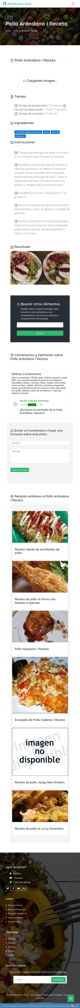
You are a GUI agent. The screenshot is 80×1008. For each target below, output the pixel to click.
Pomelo (11, 947)
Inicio (8, 30)
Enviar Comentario (20, 470)
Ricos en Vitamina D (17, 913)
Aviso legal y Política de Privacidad (46, 994)
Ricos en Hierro (15, 905)
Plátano (11, 938)
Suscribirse (58, 979)
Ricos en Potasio (15, 917)
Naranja (11, 942)
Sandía (11, 951)
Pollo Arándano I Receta (25, 30)
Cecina (11, 955)
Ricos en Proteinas (16, 909)
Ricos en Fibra (14, 921)
